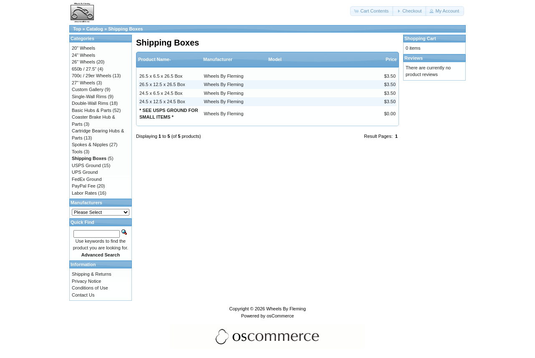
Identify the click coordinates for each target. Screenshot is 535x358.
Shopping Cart (420, 38)
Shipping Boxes (125, 28)
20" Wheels (83, 48)
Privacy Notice (86, 281)
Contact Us (83, 294)
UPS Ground (85, 172)
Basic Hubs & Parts (91, 110)
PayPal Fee (84, 185)
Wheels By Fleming (224, 76)
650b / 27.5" (84, 68)
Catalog (94, 28)
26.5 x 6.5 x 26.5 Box (160, 76)
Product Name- (154, 59)
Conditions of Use (90, 287)
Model (275, 59)
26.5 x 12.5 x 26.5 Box (162, 84)
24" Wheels (83, 55)
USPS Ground (86, 165)
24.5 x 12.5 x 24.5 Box (162, 101)
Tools (77, 151)
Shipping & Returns (91, 274)
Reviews (413, 58)
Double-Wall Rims (90, 103)
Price (391, 59)
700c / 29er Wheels (91, 75)
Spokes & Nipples (90, 144)
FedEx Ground (87, 179)
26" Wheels (83, 61)
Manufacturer (217, 59)
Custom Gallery (87, 89)
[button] (372, 11)
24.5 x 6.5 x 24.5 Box (160, 93)
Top (77, 28)
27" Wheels (83, 82)
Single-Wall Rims (89, 96)
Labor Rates (84, 193)
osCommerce (280, 315)
